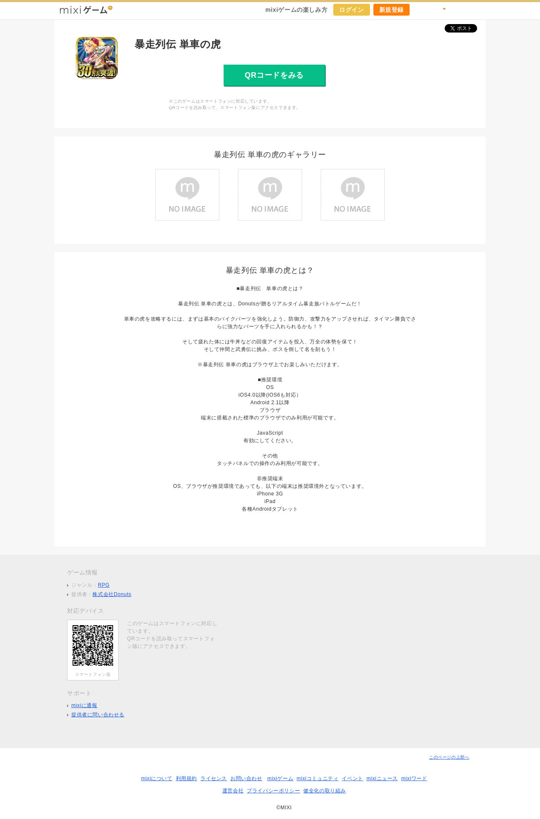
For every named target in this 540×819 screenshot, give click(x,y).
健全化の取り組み (324, 791)
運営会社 (232, 791)
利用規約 (186, 778)
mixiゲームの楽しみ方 (296, 9)
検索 (439, 9)
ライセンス (213, 778)
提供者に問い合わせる (97, 715)
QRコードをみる (274, 75)
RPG (104, 585)
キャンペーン (420, 9)
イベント (352, 778)
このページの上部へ (449, 757)
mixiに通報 (84, 705)
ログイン (351, 9)
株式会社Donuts (111, 594)
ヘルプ (457, 9)
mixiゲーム (280, 778)
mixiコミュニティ (317, 778)
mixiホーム (476, 9)
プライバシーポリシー (273, 791)
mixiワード (414, 778)
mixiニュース (382, 778)
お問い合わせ (246, 778)
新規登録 (391, 9)
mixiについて (156, 778)
